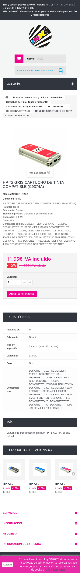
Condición (8, 198)
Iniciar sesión (69, 4)
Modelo (7, 194)
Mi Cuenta (52, 4)
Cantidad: (12, 277)
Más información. (55, 569)
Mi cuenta (10, 533)
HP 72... (8, 483)
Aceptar (7, 564)
